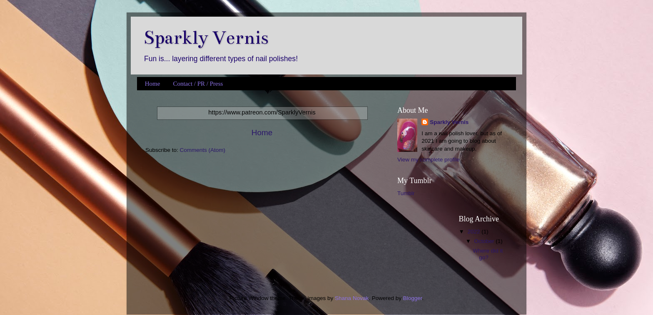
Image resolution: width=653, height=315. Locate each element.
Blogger (412, 298)
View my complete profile (428, 159)
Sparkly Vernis (206, 38)
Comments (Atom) (203, 150)
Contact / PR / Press (198, 83)
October (485, 241)
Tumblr (406, 193)
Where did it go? (488, 254)
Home (152, 83)
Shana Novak (352, 298)
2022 (474, 231)
